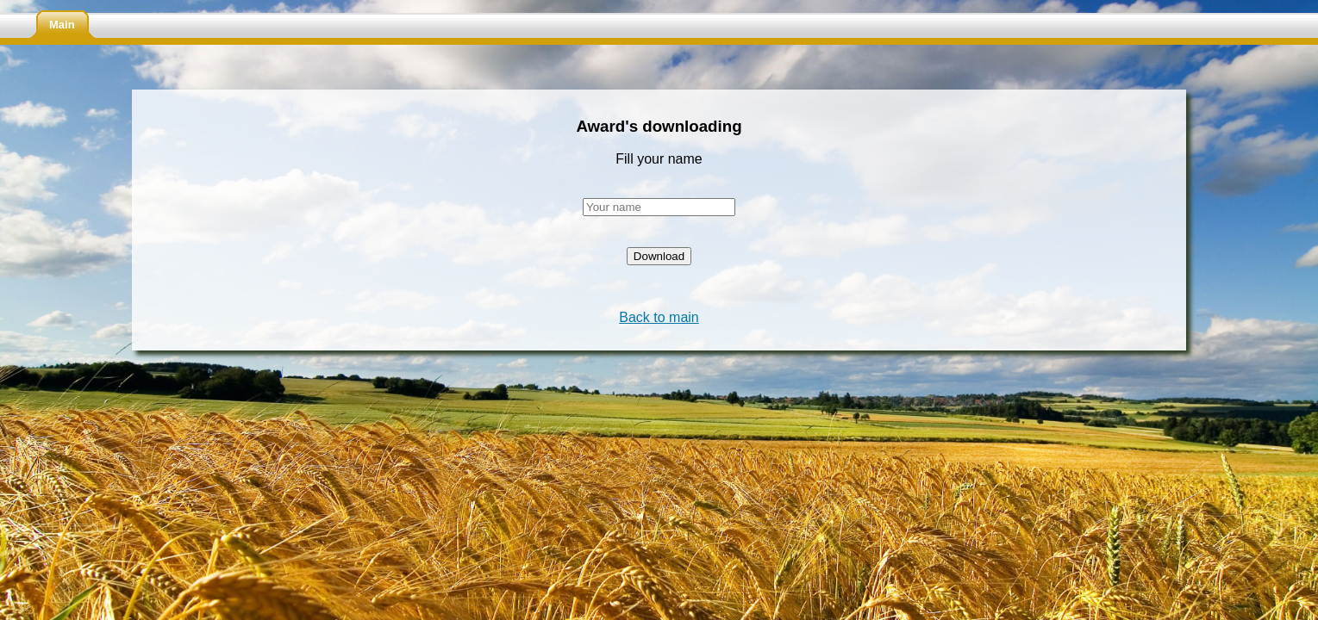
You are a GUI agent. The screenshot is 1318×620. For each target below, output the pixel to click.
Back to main (658, 317)
